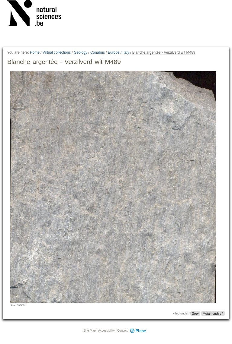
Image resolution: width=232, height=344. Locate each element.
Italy (126, 52)
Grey (195, 313)
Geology (80, 52)
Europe (114, 52)
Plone (138, 330)
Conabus (97, 52)
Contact (122, 330)
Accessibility (106, 330)
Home (35, 52)
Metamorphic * (213, 313)
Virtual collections (57, 52)
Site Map (89, 330)
